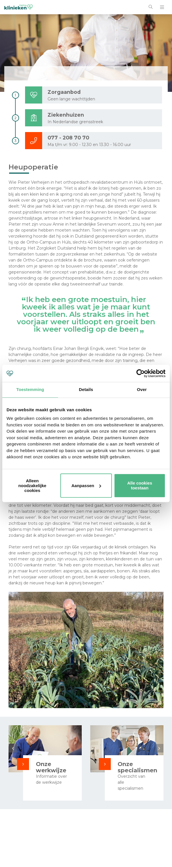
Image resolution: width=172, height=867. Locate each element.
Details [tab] (86, 389)
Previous (13, 748)
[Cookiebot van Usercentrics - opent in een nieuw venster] (140, 373)
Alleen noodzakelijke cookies (32, 485)
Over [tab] (142, 389)
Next (159, 748)
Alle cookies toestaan (139, 485)
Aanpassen (86, 485)
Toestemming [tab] (30, 389)
